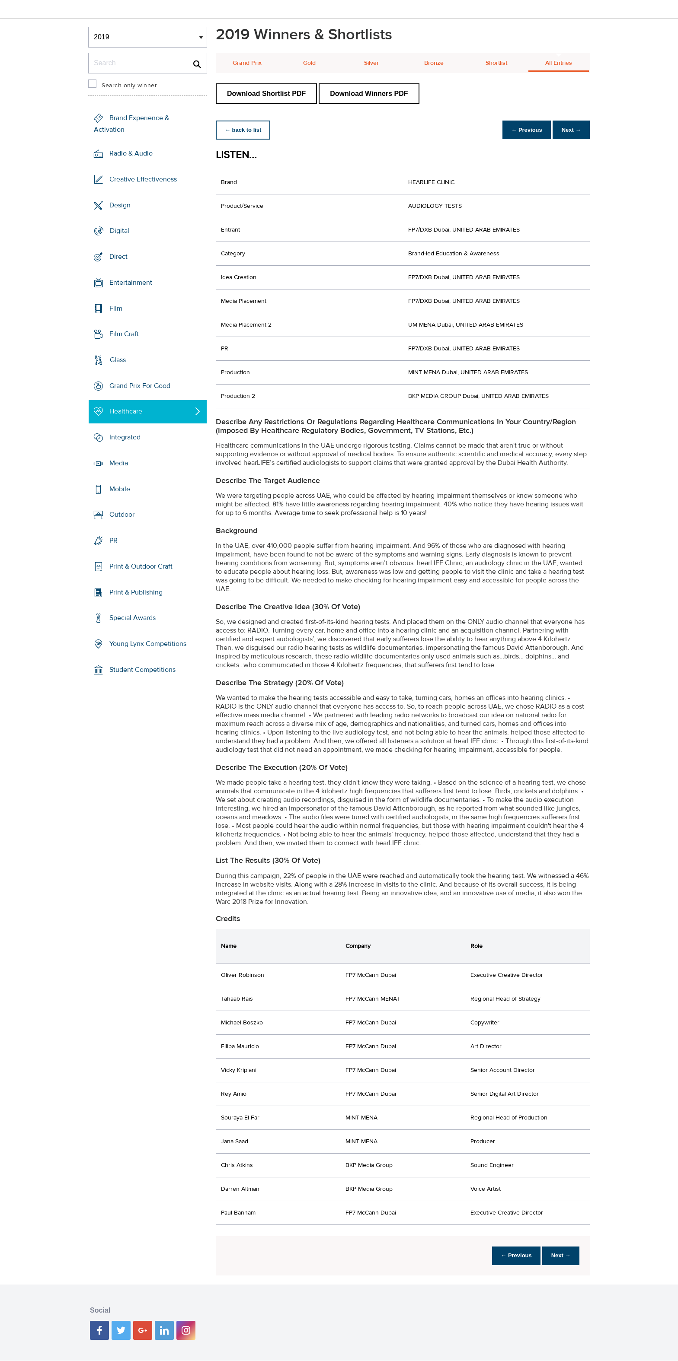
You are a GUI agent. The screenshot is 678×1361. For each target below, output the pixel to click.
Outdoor (121, 514)
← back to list (244, 130)
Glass (118, 360)
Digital (119, 230)
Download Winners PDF (369, 93)
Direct (118, 256)
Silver (371, 63)
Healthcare (125, 411)
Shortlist (496, 63)
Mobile (119, 489)
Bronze (434, 63)
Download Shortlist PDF (266, 93)
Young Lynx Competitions (147, 643)
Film (115, 308)
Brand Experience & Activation (131, 124)
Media (118, 463)
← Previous (522, 130)
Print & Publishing (136, 592)
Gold (309, 63)
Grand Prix (247, 63)
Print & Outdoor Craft (141, 566)
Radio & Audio (131, 153)
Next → (569, 130)
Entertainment (130, 282)
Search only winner (129, 85)
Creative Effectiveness (143, 179)
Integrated (125, 437)
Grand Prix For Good (139, 386)
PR (113, 540)
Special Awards (132, 618)
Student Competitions (142, 669)
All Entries (558, 63)
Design (120, 204)
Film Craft (124, 334)
